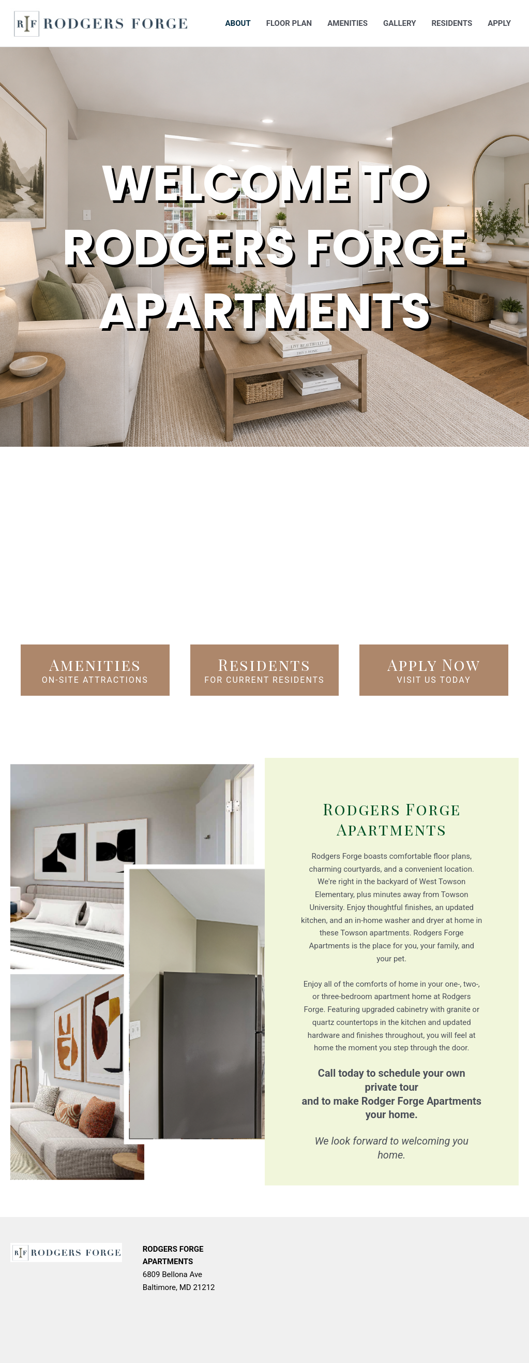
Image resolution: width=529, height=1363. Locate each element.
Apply (499, 23)
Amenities (347, 23)
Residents (451, 23)
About (238, 23)
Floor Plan (289, 23)
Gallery (399, 23)
